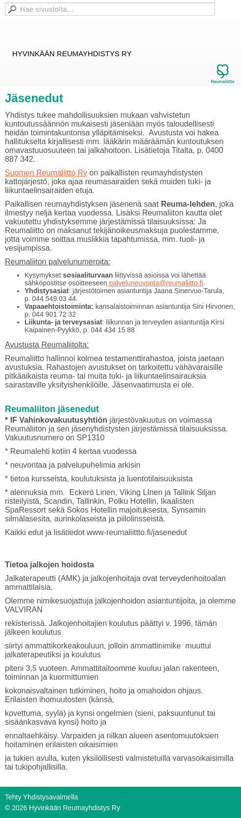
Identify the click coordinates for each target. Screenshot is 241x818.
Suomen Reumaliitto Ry (46, 173)
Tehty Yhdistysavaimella (41, 797)
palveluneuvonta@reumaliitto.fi (155, 283)
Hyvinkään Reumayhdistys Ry (72, 53)
